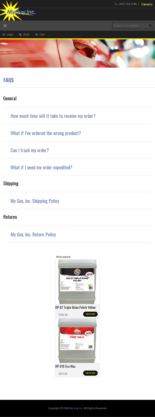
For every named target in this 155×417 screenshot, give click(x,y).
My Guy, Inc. (76, 408)
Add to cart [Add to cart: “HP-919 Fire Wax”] (90, 372)
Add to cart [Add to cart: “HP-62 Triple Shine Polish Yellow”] (90, 313)
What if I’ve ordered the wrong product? (45, 132)
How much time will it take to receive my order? (53, 115)
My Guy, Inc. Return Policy (33, 234)
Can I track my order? (29, 150)
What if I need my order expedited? (41, 167)
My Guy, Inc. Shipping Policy (34, 200)
